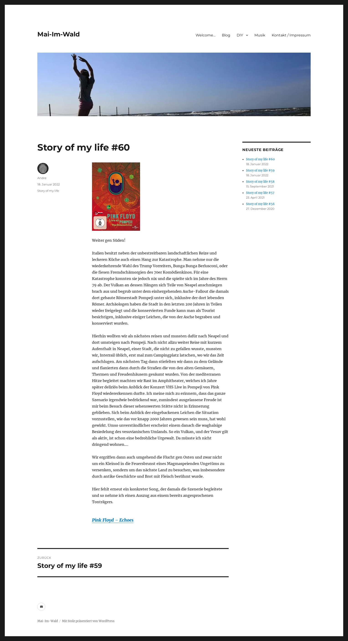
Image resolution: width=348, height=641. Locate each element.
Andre (41, 178)
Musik (259, 35)
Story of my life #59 (260, 170)
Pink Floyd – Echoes (112, 520)
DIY (240, 35)
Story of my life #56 (260, 204)
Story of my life (48, 190)
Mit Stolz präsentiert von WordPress (88, 621)
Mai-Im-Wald (58, 34)
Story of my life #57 (260, 193)
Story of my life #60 (260, 159)
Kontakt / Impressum (291, 35)
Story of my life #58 (260, 182)
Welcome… (205, 35)
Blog (226, 35)
